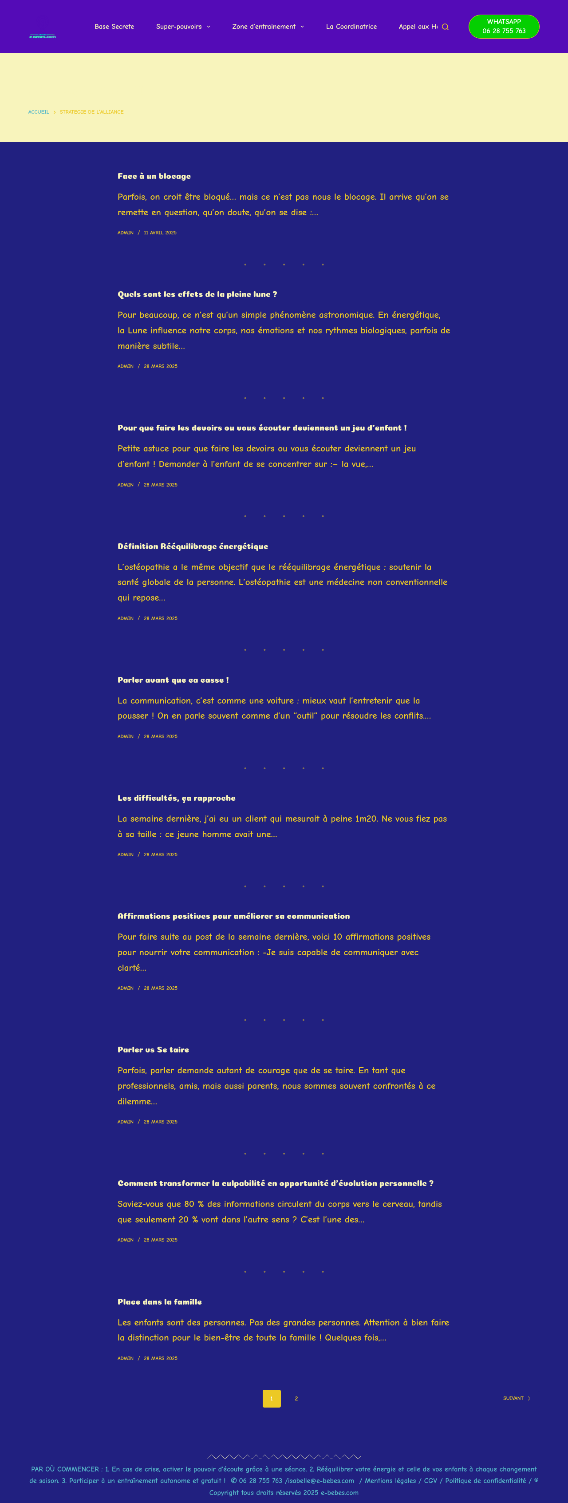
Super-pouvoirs (185, 26)
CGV (431, 1481)
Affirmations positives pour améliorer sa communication (246, 914)
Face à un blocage (158, 174)
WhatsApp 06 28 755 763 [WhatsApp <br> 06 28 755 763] (504, 26)
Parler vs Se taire (157, 1048)
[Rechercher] (445, 27)
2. (313, 1469)
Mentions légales (391, 1481)
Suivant (517, 1410)
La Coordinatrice (351, 27)
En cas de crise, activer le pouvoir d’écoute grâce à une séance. (209, 1469)
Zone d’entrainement (270, 26)
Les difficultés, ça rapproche (183, 796)
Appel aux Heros (424, 27)
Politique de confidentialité (486, 1481)
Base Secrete (114, 27)
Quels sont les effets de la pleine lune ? (206, 292)
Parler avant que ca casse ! (179, 678)
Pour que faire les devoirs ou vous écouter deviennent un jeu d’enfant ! (277, 426)
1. (107, 1469)
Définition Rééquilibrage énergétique (201, 544)
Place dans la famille (164, 1311)
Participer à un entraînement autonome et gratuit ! (147, 1481)
